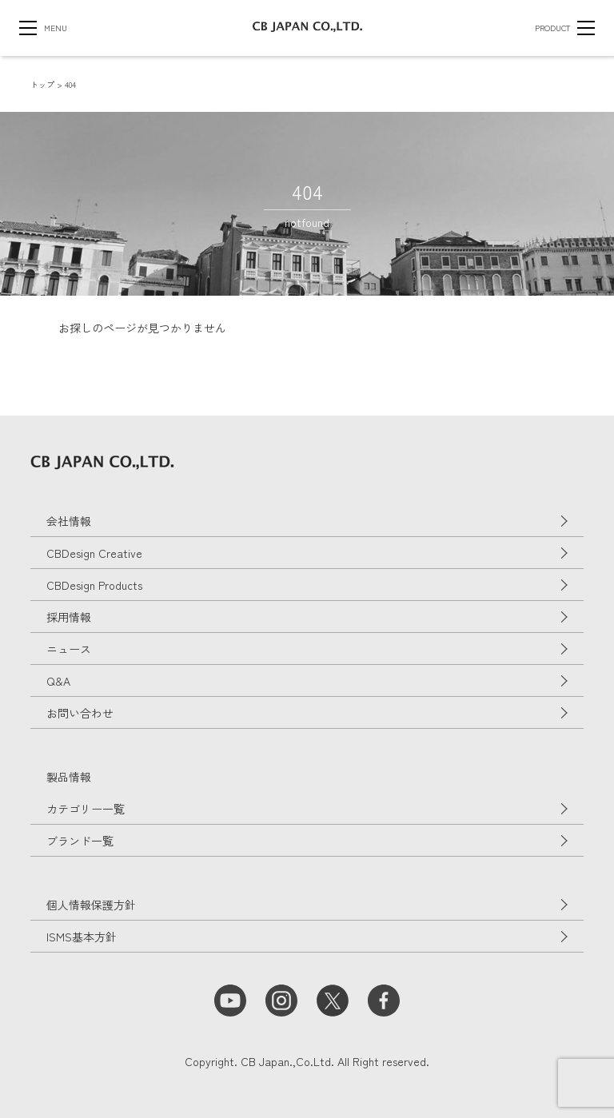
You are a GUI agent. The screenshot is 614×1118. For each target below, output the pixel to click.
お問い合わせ (80, 713)
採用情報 (68, 617)
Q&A (58, 681)
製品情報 (68, 777)
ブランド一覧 (80, 841)
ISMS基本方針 (81, 937)
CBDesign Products (94, 585)
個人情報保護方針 (91, 905)
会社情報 (68, 521)
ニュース (68, 649)
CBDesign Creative (94, 553)
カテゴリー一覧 (85, 809)
